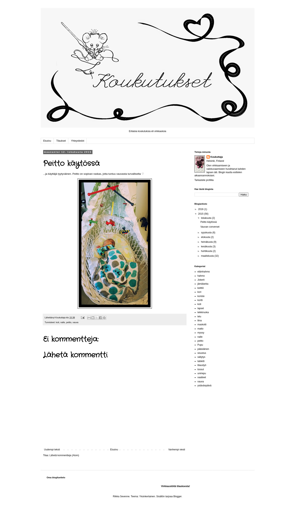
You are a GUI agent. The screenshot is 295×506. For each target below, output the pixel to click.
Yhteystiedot (77, 140)
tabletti (201, 361)
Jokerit (201, 279)
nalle (62, 322)
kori (199, 292)
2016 (201, 209)
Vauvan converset (209, 226)
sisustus (202, 353)
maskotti (202, 324)
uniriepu (202, 373)
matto (201, 328)
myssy (201, 332)
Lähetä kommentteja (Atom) (64, 455)
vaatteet (202, 377)
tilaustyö (202, 365)
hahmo (201, 275)
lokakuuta (206, 218)
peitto (68, 322)
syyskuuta (206, 232)
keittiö (201, 288)
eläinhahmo (204, 271)
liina (200, 320)
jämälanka (203, 283)
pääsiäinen (203, 349)
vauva (75, 322)
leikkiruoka (203, 312)
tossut (201, 369)
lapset (201, 308)
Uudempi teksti (52, 449)
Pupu (200, 344)
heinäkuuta (207, 242)
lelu (199, 316)
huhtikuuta (207, 251)
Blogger (177, 496)
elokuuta (206, 237)
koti (57, 322)
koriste (201, 296)
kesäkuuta (207, 246)
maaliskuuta (207, 255)
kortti (200, 300)
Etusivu (47, 140)
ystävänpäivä (205, 385)
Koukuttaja (217, 157)
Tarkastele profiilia (204, 180)
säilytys (201, 357)
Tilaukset (61, 140)
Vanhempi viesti (176, 449)
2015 (201, 213)
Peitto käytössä (208, 222)
